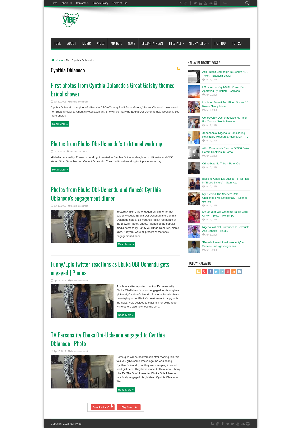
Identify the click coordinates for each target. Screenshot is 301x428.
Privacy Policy (100, 3)
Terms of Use (119, 3)
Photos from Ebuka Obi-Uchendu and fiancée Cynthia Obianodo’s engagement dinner (106, 193)
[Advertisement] (174, 23)
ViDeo (101, 43)
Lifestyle (176, 43)
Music (86, 43)
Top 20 (237, 43)
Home (54, 3)
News (131, 43)
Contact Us (82, 3)
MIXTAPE (116, 43)
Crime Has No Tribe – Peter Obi (221, 163)
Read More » (60, 124)
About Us (67, 3)
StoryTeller (199, 43)
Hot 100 (220, 43)
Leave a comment (79, 102)
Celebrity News (152, 43)
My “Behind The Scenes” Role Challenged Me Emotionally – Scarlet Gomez (224, 197)
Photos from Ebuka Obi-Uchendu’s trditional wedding (106, 143)
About (71, 43)
